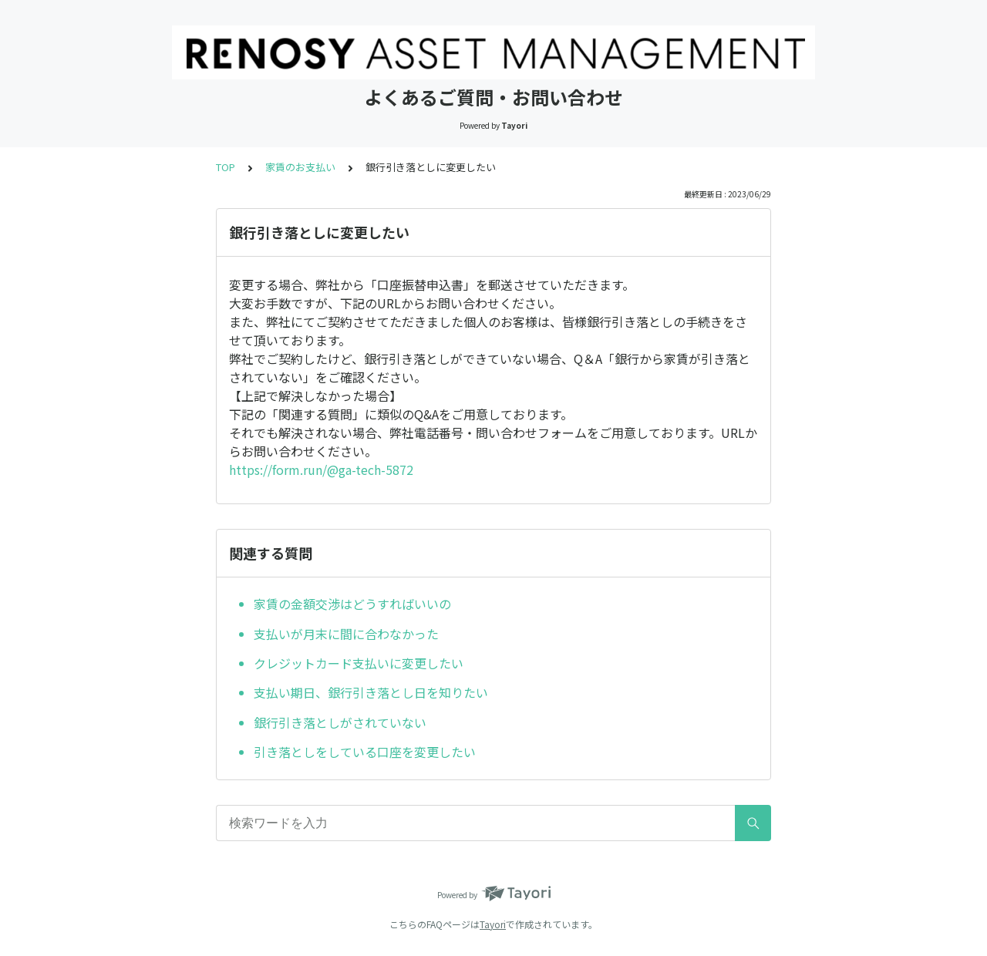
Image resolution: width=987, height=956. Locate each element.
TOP (225, 167)
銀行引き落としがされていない (340, 722)
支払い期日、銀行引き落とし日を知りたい (371, 692)
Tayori (493, 924)
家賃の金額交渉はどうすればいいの (352, 603)
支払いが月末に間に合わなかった (346, 633)
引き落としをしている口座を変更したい (365, 751)
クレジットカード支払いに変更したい (358, 663)
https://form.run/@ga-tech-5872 (321, 469)
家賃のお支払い (300, 167)
